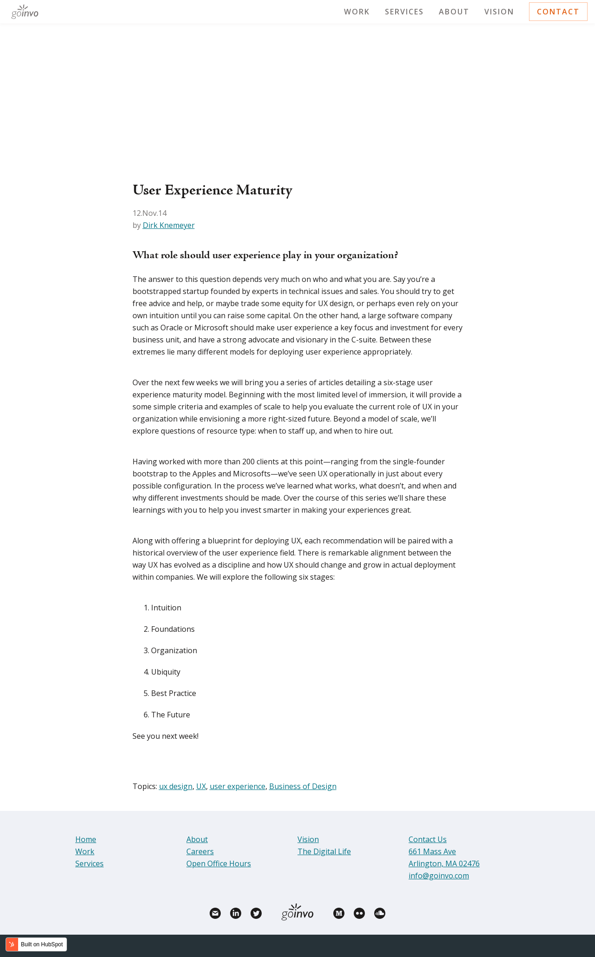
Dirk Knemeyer (169, 225)
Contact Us (428, 839)
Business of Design (303, 786)
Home (85, 839)
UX (201, 786)
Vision (499, 12)
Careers (200, 851)
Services (404, 12)
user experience (237, 786)
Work (357, 12)
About (454, 12)
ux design (175, 786)
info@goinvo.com (439, 875)
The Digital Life (324, 851)
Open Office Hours (218, 863)
